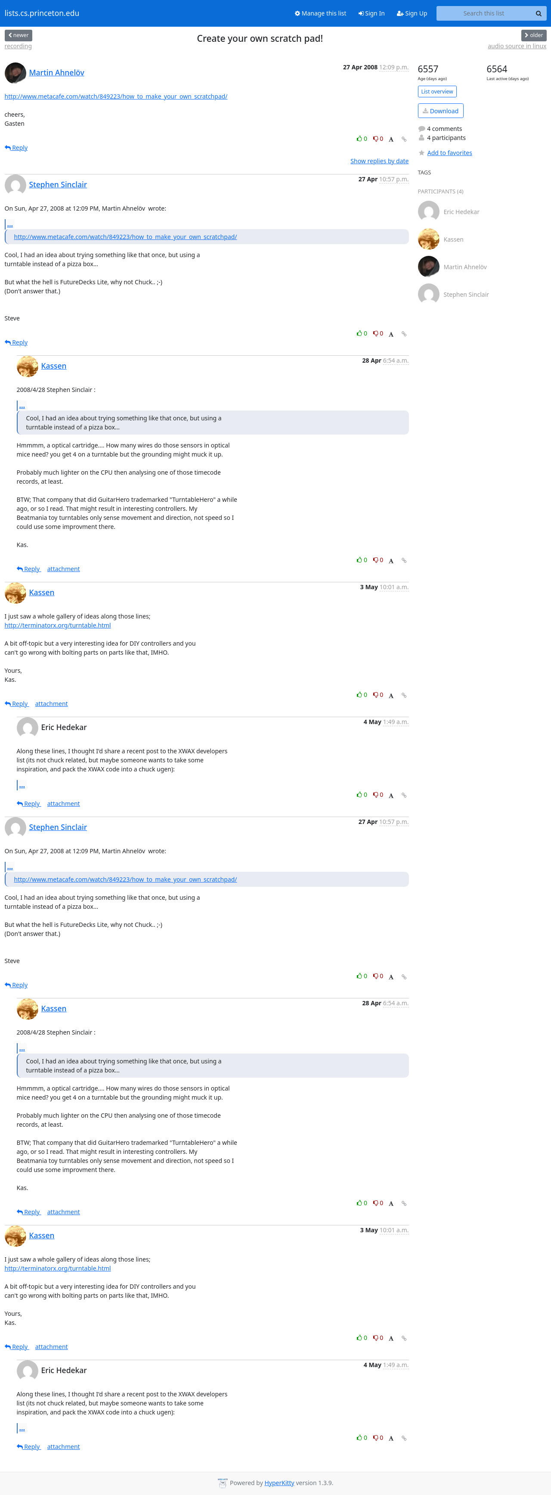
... (10, 224)
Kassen (54, 366)
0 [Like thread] (362, 138)
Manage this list (321, 13)
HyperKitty (279, 1483)
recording (18, 46)
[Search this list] (484, 13)
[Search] (539, 13)
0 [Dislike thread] (378, 138)
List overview (437, 91)
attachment (63, 569)
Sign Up (412, 13)
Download (440, 111)
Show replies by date (379, 161)
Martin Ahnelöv (56, 72)
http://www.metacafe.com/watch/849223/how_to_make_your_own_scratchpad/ (116, 96)
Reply (16, 147)
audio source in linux (517, 46)
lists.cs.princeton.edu (42, 13)
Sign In (372, 13)
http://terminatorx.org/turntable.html (58, 625)
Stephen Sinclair (58, 184)
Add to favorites (445, 153)
